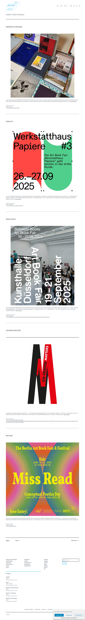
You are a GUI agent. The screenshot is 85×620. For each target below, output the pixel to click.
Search (64, 563)
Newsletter (46, 559)
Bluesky (45, 564)
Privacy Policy (68, 617)
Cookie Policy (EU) (9, 564)
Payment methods (27, 562)
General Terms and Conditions (11, 559)
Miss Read (9, 435)
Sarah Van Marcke (21, 422)
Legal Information (74, 617)
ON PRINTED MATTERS (13, 330)
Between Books (11, 219)
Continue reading (73, 101)
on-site (65, 5)
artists (61, 5)
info (74, 5)
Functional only (69, 615)
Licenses (7, 565)
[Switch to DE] (76, 6)
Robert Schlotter (15, 422)
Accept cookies (59, 615)
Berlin (9, 526)
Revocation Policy (27, 565)
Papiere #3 (9, 121)
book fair (11, 204)
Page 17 (17, 540)
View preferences (78, 615)
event (11, 106)
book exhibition (10, 205)
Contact (7, 567)
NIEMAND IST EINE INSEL (14, 27)
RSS (44, 568)
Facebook (46, 562)
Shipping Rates (27, 564)
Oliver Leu (11, 422)
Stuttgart (17, 205)
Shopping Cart (27, 559)
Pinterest (45, 567)
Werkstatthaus (21, 205)
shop (58, 5)
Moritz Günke (8, 422)
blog (71, 5)
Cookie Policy (63, 617)
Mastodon (46, 565)
